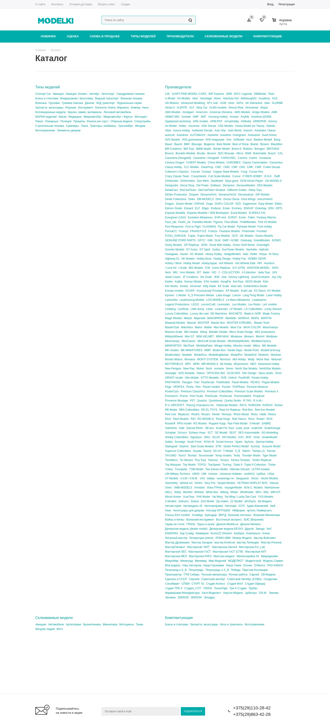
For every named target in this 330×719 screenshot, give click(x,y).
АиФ (272, 505)
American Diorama (220, 112)
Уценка (73, 36)
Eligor (205, 208)
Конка (266, 533)
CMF (234, 167)
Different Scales (237, 190)
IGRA (275, 267)
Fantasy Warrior (266, 217)
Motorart (276, 359)
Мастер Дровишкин (177, 542)
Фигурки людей (45, 629)
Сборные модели (121, 121)
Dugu (209, 203)
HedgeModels (232, 254)
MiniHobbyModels (238, 341)
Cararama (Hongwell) (178, 158)
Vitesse (274, 483)
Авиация (58, 93)
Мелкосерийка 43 (248, 556)
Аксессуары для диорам (188, 510)
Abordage (206, 98)
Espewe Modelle (175, 212)
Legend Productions (177, 304)
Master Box (218, 322)
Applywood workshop (178, 121)
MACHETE (235, 313)
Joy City (276, 277)
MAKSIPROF (215, 318)
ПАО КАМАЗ (275, 565)
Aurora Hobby (181, 130)
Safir (181, 428)
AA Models (183, 98)
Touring (226, 464)
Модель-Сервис (273, 560)
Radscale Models (227, 405)
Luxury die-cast (199, 313)
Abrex (217, 98)
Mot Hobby (239, 359)
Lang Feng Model (253, 295)
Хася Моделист (211, 592)
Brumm (211, 153)
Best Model (224, 144)
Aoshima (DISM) (261, 116)
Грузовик (54, 103)
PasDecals (207, 382)
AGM (223, 103)
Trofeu (169, 469)
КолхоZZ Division (221, 533)
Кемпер (135, 107)
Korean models (174, 290)
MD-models (191, 332)
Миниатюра (110, 624)
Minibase (271, 336)
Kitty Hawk (209, 286)
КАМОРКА (171, 533)
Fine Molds (231, 222)
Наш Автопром (191, 565)
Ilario (168, 272)
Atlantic (270, 126)
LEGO (195, 304)
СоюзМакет (172, 583)
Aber (195, 98)
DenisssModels (245, 185)
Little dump (197, 309)
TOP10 (201, 464)
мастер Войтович (265, 538)
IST (199, 272)
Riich (168, 419)
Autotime (212, 135)
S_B (237, 451)
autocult (170, 135)
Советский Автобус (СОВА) (244, 579)
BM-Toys (189, 148)
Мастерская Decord (224, 547)
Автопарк (230, 505)
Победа (235, 570)
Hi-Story (273, 254)
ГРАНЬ (191, 524)
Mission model (242, 345)
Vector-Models (269, 478)
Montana (189, 359)
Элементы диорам (68, 130)
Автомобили (56, 624)
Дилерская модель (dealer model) (186, 528)
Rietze (272, 414)
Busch (272, 153)
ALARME (277, 103)
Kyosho (169, 295)
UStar (271, 473)
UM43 (195, 473)
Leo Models (239, 304)
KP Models (232, 290)
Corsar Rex (256, 171)
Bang (277, 139)
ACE (275, 98)
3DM (229, 93)
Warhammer (272, 487)
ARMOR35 (259, 121)
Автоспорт (107, 93)
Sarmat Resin (194, 428)
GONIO (276, 240)
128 (167, 93)
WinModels (246, 492)
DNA (218, 199)
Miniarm (249, 336)
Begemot (209, 144)
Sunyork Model (271, 446)
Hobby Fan (239, 258)
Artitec (183, 126)
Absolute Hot (231, 98)
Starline (184, 446)
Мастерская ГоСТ (200, 551)
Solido (169, 441)
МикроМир (172, 560)
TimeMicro (171, 460)
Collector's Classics (177, 171)
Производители (180, 36)
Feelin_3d (184, 222)
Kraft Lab (246, 290)
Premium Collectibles (220, 391)
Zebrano (183, 501)
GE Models (246, 235)
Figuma (218, 222)
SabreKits (171, 428)
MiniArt (260, 336)
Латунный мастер (176, 538)
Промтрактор (173, 574)
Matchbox (187, 327)
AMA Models (172, 112)
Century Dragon (174, 162)
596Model (260, 93)
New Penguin (173, 368)
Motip (251, 359)
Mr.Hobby (226, 364)
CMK (250, 167)
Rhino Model (241, 414)
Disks (191, 199)
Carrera (242, 158)
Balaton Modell (263, 139)
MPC (188, 364)
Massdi (191, 322)
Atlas (168, 130)
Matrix (198, 327)
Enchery (237, 208)
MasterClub (172, 327)
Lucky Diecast (273, 309)
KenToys (238, 281)
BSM (248, 153)
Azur (249, 139)
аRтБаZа (250, 501)
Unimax (213, 473)
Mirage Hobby (223, 345)
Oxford (232, 377)
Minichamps (172, 341)
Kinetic (184, 286)
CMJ (242, 167)
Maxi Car (236, 327)
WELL (169, 492)
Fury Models (222, 235)
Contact (206, 171)
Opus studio (265, 373)
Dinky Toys (255, 190)
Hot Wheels (226, 263)
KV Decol (259, 290)
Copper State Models (226, 171)
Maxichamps (270, 327)
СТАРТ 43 (198, 583)
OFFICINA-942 (216, 373)
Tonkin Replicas (261, 460)
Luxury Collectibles (176, 313)
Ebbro (278, 203)
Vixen (168, 487)
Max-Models (221, 327)
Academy (264, 98)
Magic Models (173, 318)
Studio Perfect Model (236, 446)
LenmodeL (223, 304)
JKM (216, 277)
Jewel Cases (173, 277)
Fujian (191, 235)
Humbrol (269, 263)
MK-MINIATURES (191, 350)
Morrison (225, 359)
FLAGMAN (209, 226)
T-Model (228, 451)
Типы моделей (143, 36)
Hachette (251, 249)
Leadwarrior (259, 299)
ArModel (246, 121)
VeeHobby (171, 483)
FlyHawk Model (246, 226)
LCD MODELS (215, 299)
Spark (238, 441)
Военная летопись (240, 515)
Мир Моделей (217, 560)
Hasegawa (171, 254)
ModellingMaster (219, 354)
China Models (216, 162)
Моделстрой (253, 560)
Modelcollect (172, 354)
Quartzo (202, 400)
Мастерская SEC (176, 551)
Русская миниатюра (214, 574)
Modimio (263, 354)
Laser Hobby (274, 295)
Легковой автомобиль (117, 112)
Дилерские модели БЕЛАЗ (226, 528)
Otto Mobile (192, 377)
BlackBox (276, 144)
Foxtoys (183, 231)
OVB (223, 377)
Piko (198, 386)
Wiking (224, 492)
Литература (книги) (201, 538)
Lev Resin (254, 304)
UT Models (171, 478)
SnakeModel (269, 437)
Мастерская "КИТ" (198, 547)
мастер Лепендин (248, 542)
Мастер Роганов (271, 542)
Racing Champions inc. (200, 405)
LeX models (269, 304)
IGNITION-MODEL (258, 267)
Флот (60, 629)
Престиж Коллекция (255, 570)
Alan (267, 103)
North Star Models (246, 368)
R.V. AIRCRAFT (174, 405)
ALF (191, 107)
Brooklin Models (185, 153)
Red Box (247, 409)
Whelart (199, 492)
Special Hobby (264, 441)
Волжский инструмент (200, 519)
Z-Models (170, 501)
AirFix (239, 103)
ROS (269, 419)
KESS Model (253, 281)
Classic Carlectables (254, 162)
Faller (251, 217)
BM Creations (173, 148)
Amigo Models (261, 112)
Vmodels (199, 487)
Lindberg (170, 309)
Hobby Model (192, 263)
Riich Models (181, 419)
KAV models (211, 281)
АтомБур (197, 515)
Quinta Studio (233, 400)
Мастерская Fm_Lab (252, 547)
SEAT (232, 432)
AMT (203, 116)
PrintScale (211, 396)
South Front (194, 441)
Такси (84, 126)
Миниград (186, 560)
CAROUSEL (228, 158)
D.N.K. (268, 176)
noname (219, 368)
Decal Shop (187, 185)
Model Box (219, 350)
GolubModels (262, 240)
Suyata (197, 451)
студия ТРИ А (173, 588)
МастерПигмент (175, 547)
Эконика (170, 597)
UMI (203, 473)
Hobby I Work (173, 263)
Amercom (202, 112)
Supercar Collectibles (178, 451)
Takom (246, 451)
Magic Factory (271, 313)
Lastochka (171, 299)
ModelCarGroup (270, 350)
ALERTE (182, 107)
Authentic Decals (202, 130)
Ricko (254, 414)
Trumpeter (181, 469)
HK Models (188, 258)
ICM (207, 267)
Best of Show (240, 144)
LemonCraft (208, 304)
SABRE (266, 423)
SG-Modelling (269, 432)
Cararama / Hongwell (206, 158)
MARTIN (266, 318)
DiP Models (263, 194)
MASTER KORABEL (239, 322)
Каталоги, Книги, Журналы (112, 107)
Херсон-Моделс (233, 592)
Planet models (211, 386)
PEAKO (255, 382)
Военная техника (131, 98)
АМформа (238, 510)
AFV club (212, 103)
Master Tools (262, 322)
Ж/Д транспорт (105, 103)
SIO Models (229, 437)
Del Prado (202, 185)
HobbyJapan (209, 263)
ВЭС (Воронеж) (254, 519)
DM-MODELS (205, 199)
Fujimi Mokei (205, 235)
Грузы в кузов (205, 524)
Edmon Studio (173, 208)
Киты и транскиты (231, 624)
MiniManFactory (261, 341)
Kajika (178, 281)
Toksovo (213, 460)
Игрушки (70, 107)
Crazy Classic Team (177, 176)
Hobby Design (222, 258)
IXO (214, 272)
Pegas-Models (270, 382)
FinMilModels (248, 222)
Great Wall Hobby (220, 245)
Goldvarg (246, 240)
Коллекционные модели (50, 112)
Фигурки (140, 126)
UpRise (260, 473)
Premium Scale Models (249, 391)
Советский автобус (213, 579)
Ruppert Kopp (217, 423)
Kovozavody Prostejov (210, 290)
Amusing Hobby (218, 116)
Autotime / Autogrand (233, 135)
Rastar (279, 405)
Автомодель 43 (192, 505)
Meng (203, 332)
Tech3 (182, 455)
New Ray (189, 368)
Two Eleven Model (216, 469)
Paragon (187, 382)
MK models (172, 350)
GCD (235, 235)
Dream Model (184, 203)
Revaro (205, 414)
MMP (207, 350)
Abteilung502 (249, 98)
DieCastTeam (188, 190)
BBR (187, 144)
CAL (280, 153)
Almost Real (235, 107)
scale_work (243, 428)
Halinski (264, 249)
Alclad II (170, 107)
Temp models (223, 455)
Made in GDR (252, 313)
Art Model (171, 126)
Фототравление (45, 130)
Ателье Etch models (177, 515)
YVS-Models (265, 496)
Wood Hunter (173, 496)
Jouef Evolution (260, 277)
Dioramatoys (246, 194)
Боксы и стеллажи (46, 98)
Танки (139, 624)
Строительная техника (49, 126)
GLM (217, 240)
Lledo (209, 309)
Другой (249, 528)
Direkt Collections (175, 199)
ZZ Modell (236, 501)
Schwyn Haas (197, 432)
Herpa (263, 254)
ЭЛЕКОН (196, 597)
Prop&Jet (258, 396)
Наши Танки (233, 565)
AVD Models (172, 139)
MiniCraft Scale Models (211, 341)
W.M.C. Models (253, 487)
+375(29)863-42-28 (251, 714)
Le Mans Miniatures (238, 299)
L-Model (181, 295)
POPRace (239, 386)
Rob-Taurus (239, 419)
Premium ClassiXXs (193, 391)
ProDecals (225, 396)
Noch (209, 368)
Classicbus (276, 162)
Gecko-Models (264, 235)
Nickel (200, 368)
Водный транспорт (107, 98)
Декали (89, 103)
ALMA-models (217, 107)
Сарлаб (254, 574)
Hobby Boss (204, 258)
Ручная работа (238, 574)
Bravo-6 (236, 148)
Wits (266, 492)
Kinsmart (195, 286)
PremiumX (171, 396)
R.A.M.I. (258, 400)
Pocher (226, 386)
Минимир (201, 560)
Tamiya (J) (258, 451)
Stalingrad (171, 446)
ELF (197, 208)
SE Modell (221, 432)
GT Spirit (205, 249)
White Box (212, 492)
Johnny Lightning (238, 277)
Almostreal (251, 107)
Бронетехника (92, 624)
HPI (259, 263)
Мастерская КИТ (255, 551)
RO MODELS (206, 419)
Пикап (39, 121)
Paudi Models (240, 382)
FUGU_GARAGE (175, 235)
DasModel (217, 180)
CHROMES (233, 162)
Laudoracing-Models (191, 299)
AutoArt (248, 130)
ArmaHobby (231, 121)
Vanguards (242, 478)
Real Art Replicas (229, 409)
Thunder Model (251, 455)
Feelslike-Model (202, 222)
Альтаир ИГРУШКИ (218, 510)
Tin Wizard (186, 460)
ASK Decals (208, 126)
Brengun (259, 148)
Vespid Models (226, 483)
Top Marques (173, 464)
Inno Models (187, 272)
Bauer (168, 144)
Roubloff (170, 423)
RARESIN (254, 405)
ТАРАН (207, 588)
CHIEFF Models (196, 162)
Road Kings (223, 419)
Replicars (183, 414)
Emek (226, 208)
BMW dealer (203, 148)
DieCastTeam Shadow (212, 190)
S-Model (254, 423)
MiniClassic (188, 341)
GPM (204, 245)
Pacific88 (244, 377)
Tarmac (271, 451)
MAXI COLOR (252, 327)
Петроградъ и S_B (217, 570)
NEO (253, 364)
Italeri (206, 272)
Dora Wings (248, 199)
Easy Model (265, 203)
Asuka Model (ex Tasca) (249, 126)
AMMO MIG (172, 116)
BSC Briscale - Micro (230, 153)
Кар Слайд (187, 533)
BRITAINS (273, 148)
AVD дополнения (193, 139)
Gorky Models (173, 245)
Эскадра (209, 597)
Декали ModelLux (227, 524)
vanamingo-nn (225, 478)
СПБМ (186, 583)
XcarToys (188, 496)
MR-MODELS (209, 364)
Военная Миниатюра (266, 515)
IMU (175, 272)
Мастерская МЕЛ (176, 556)
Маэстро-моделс (224, 556)
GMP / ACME (230, 240)
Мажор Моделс (242, 538)
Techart (191, 455)
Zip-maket (222, 501)
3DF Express (216, 93)
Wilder (234, 492)
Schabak (170, 432)
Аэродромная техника (130, 93)
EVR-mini (220, 217)
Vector (255, 478)
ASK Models (225, 126)
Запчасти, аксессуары (49, 107)
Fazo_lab (170, 222)
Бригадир (211, 515)
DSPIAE (199, 203)
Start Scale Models (202, 446)
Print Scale (196, 396)
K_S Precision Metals (201, 295)
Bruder (201, 153)
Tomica (224, 460)
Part (196, 382)
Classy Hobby (173, 167)
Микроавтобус (92, 116)
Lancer (236, 295)
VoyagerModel (233, 487)
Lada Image (223, 295)
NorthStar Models (269, 368)
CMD (226, 167)
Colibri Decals (271, 167)
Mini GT (189, 336)
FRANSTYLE (198, 231)
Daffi (277, 176)
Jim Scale (206, 277)
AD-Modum (172, 103)
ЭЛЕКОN (183, 597)
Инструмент (85, 107)
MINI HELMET (205, 336)
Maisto (188, 318)
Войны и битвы (174, 519)
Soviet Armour (224, 441)
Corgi (244, 171)
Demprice (228, 185)
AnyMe (245, 116)
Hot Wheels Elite (245, 263)
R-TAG (247, 400)
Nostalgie (170, 373)
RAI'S (242, 405)
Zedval (194, 501)
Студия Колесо (215, 583)
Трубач (253, 588)
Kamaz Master (193, 281)
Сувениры (72, 126)
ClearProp (207, 167)
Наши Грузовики (213, 565)
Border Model (221, 148)
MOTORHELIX (174, 364)
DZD (238, 203)
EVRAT (232, 217)
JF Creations (190, 277)
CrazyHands (198, 176)
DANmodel (171, 180)
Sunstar (255, 446)
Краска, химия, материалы (85, 112)
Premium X (271, 391)
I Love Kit (170, 267)
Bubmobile (259, 153)
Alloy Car (201, 107)
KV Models (274, 290)
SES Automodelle (248, 432)
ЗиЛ (268, 528)
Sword (207, 451)
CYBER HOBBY (252, 176)
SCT (210, 432)
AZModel (238, 139)
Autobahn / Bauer (265, 130)
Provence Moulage (176, 400)
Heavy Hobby (213, 254)
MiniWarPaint (204, 345)
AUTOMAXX (197, 135)
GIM (210, 240)
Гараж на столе (174, 524)
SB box (209, 428)
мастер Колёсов (224, 542)
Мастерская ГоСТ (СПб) (228, 551)
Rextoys (226, 414)
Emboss (216, 208)
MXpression (241, 364)
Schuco (182, 432)
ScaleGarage (272, 428)
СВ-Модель (268, 574)
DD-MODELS (273, 180)
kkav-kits (236, 286)
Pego (168, 386)
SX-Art (217, 451)
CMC (218, 167)
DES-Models (264, 185)
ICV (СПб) (238, 267)
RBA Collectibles (189, 409)
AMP (196, 116)
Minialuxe (236, 336)
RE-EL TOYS (209, 409)
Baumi (178, 144)
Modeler (187, 354)
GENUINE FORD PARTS (180, 240)
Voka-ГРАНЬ (215, 487)
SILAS (216, 437)
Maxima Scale (173, 332)
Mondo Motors (174, 359)
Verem (199, 483)
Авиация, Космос (76, 93)
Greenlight (262, 245)
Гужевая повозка (72, 103)
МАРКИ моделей (46, 116)
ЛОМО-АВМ (223, 538)
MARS (255, 318)
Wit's (258, 492)
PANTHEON (172, 382)
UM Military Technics (177, 473)
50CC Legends (243, 93)
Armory (272, 121)
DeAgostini (171, 185)
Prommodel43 (242, 396)
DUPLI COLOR (224, 203)
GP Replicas (191, 245)
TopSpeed (214, 464)
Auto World (234, 130)
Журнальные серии (129, 103)
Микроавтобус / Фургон (118, 116)
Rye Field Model (238, 423)
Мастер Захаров (202, 542)
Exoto (242, 217)
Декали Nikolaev (250, 524)
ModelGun (200, 354)
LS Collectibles (253, 309)
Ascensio (194, 126)
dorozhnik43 (265, 199)
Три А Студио (238, 588)
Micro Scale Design (241, 332)
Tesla (237, 455)
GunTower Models (233, 249)
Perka (189, 386)
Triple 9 (237, 464)
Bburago (197, 144)
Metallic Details (218, 332)
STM (218, 446)
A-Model (170, 98)
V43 (202, 478)
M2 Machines (219, 313)
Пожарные (51, 121)
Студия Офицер (255, 583)
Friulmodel (248, 231)
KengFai (226, 281)
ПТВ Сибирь (192, 574)
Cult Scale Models (219, 176)
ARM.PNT (216, 121)
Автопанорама (213, 505)
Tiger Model (269, 455)
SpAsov (249, 441)
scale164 (256, 428)
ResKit (195, 414)
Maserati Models (175, 322)
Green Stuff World (244, 245)
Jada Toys (264, 272)
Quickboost (216, 400)
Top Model (189, 464)
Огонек (247, 565)
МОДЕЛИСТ (235, 560)
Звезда (260, 528)
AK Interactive (253, 103)
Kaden (169, 281)
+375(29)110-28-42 (251, 707)
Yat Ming (217, 496)
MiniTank (189, 345)
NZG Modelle (186, 373)
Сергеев (194, 579)
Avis (228, 139)
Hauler (184, 254)
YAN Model (203, 496)
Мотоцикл (141, 116)
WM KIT (275, 492)
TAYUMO (170, 455)
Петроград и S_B (176, 570)
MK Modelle (269, 345)
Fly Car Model (226, 226)
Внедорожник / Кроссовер (76, 98)
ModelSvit (251, 354)
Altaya (264, 107)
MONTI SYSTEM (207, 359)
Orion (278, 373)
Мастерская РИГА (200, 556)
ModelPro (236, 354)
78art (271, 93)
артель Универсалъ (259, 510)
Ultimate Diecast (240, 469)
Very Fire (209, 483)
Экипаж (273, 592)
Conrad (195, 171)
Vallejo (211, 478)
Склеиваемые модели (223, 36)
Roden (260, 419)
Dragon (169, 203)
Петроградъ (196, 570)
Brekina (248, 148)
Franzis (212, 231)
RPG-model (184, 423)
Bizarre (264, 144)
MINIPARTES (173, 345)
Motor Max (263, 359)
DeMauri (215, 185)
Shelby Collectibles (176, 437)
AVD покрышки (214, 139)
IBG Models (196, 267)
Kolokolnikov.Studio (255, 286)
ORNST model (174, 377)
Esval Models (239, 212)
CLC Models (191, 167)
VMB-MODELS (183, 487)
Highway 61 (172, 258)
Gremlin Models (174, 249)
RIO (193, 419)
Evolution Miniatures (200, 217)
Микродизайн (269, 556)
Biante (254, 144)
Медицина (75, 116)
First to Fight (193, 226)
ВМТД (222, 515)
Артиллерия (73, 624)
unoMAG (249, 473)
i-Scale (182, 267)
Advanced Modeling (193, 103)
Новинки (48, 36)
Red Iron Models (265, 409)
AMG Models (242, 112)
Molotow (276, 354)
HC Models (197, 254)
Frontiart (262, 231)
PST (192, 400)
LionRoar (183, 309)
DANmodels (187, 180)
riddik (263, 414)
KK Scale (223, 286)
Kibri (265, 281)
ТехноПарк (221, 588)
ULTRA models (261, 469)
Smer (256, 437)
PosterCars (172, 391)
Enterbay (260, 208)
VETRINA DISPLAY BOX (252, 483)
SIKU (207, 437)
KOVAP (190, 290)
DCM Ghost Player (251, 180)
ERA (271, 208)
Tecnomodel (205, 455)
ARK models (200, 121)
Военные (41, 103)
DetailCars (171, 190)
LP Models (235, 309)
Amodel (186, 116)
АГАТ (241, 505)
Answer (234, 116)
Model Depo (235, 350)
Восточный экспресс (229, 519)
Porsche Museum (257, 386)
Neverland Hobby (268, 364)
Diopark (193, 194)
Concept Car (43, 93)
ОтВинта (259, 565)
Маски (63, 116)
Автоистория (173, 505)
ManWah (230, 318)
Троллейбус (125, 126)
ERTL (279, 208)
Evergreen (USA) (175, 217)
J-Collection (249, 272)
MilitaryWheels (174, 336)
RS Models (200, 423)
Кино (145, 107)
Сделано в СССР (176, 579)
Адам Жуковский (257, 505)
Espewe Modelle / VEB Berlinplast (207, 212)
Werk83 (187, 492)
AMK (274, 112)
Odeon (200, 373)
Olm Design (249, 373)
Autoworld (254, 135)
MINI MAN (222, 336)
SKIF (248, 437)
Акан (168, 510)
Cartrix (253, 158)
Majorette (199, 318)
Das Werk (203, 180)
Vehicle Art (186, 483)
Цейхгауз (250, 592)
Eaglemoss (249, 203)
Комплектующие (267, 36)
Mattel (208, 327)
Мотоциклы (126, 624)
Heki (245, 254)
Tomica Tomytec (240, 460)
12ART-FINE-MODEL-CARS (188, 93)
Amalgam (188, 112)
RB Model (171, 409)
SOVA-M (209, 441)
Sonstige (180, 441)
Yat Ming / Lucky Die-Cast (240, 496)
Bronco (169, 153)
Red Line (170, 414)
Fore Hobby (265, 226)
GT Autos (192, 249)
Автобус (94, 93)
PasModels (223, 382)
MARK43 (243, 318)
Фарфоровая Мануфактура (182, 592)
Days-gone (231, 180)
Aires (231, 103)
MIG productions (265, 332)
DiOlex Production (176, 194)
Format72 (171, 231)
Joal (223, 277)
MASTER (203, 322)
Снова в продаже (105, 36)
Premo (184, 396)
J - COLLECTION (228, 272)
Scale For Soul (225, 428)
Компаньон (253, 533)
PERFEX (178, 386)
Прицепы (79, 121)
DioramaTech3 (227, 194)
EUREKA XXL (257, 212)
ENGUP (248, 208)
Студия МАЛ (235, 583)
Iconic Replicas (221, 267)
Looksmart (221, 309)
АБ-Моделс (265, 501)
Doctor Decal (231, 199)
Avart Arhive (269, 135)
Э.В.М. (262, 592)
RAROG (268, 405)
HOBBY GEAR (257, 258)
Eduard (188, 208)
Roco (251, 419)
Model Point (251, 350)
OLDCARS (233, 373)
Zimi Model (207, 501)
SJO (240, 437)
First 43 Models (267, 222)
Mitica (256, 345)
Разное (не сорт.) (97, 121)
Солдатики (270, 579)
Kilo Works (171, 286)
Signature (196, 437)
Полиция (66, 121)
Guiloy (216, 249)
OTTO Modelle (210, 377)
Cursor (236, 176)
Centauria (265, 158)
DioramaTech (209, 194)
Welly (177, 492)
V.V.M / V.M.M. (189, 478)
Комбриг (239, 533)
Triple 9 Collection (255, 464)
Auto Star (220, 130)
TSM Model (196, 469)
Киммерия (202, 533)
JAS (274, 272)
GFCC (202, 240)
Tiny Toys (200, 460)
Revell (216, 414)
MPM (196, 364)
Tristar (272, 464)
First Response (174, 226)
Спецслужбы (142, 121)
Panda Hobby (260, 377)
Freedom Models (229, 231)
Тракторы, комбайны (103, 126)
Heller (253, 254)
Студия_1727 (192, 588)
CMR (258, 167)
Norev (229, 368)
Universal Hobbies (231, 473)
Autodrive (182, 135)
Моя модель (173, 565)
